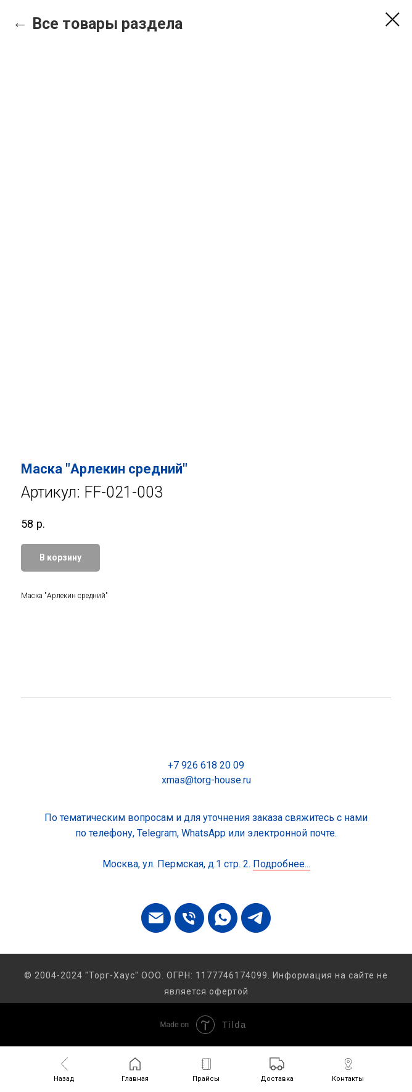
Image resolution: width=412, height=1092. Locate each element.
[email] (156, 918)
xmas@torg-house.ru (206, 780)
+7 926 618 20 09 (206, 765)
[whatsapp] (222, 918)
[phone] (189, 918)
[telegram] (256, 918)
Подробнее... (281, 864)
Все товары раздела (107, 24)
